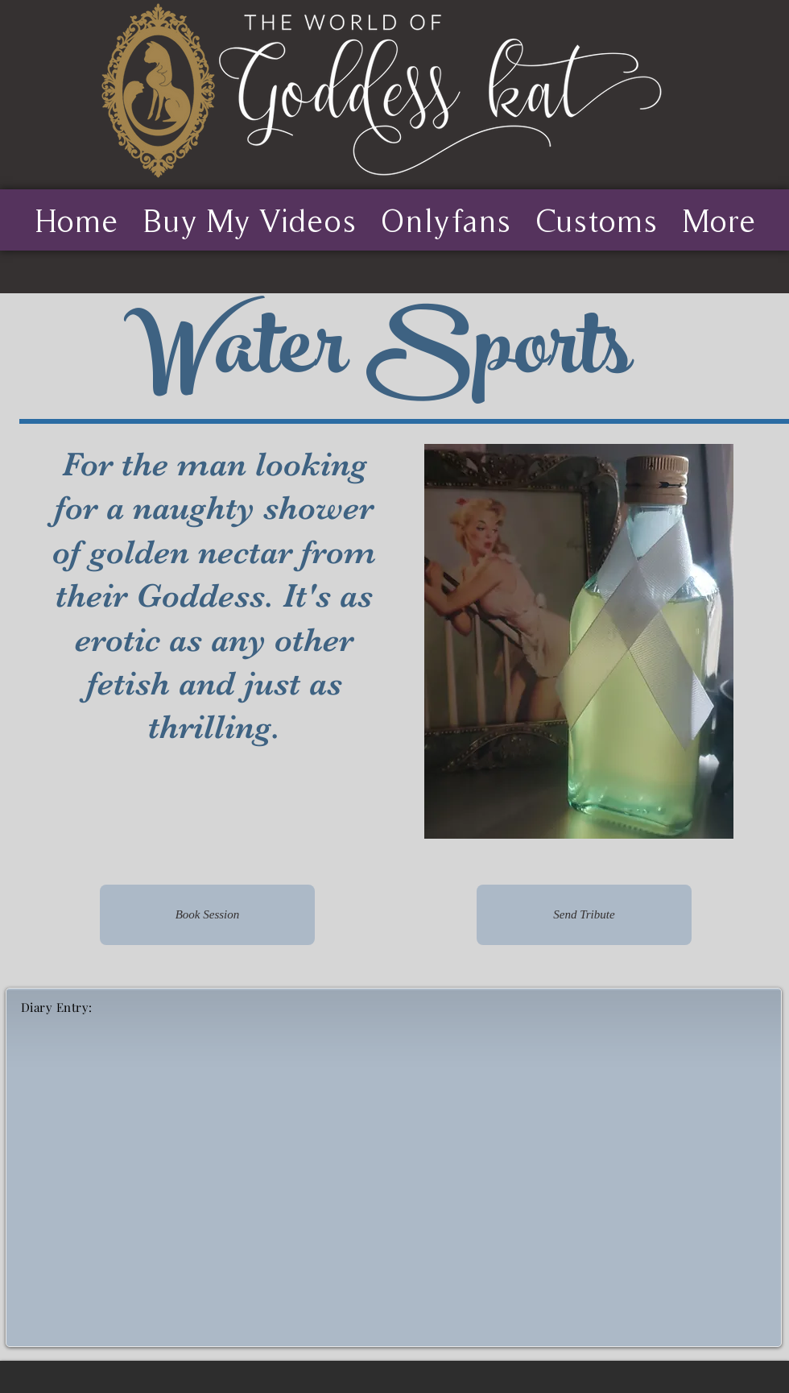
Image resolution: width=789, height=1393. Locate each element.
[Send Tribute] (584, 915)
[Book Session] (207, 915)
